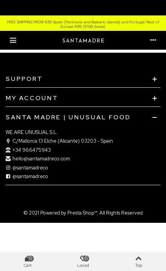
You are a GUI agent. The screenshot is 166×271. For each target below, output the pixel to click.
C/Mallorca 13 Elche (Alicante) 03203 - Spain (59, 141)
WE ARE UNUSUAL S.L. (32, 132)
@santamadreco (27, 168)
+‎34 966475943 (28, 150)
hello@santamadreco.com (38, 159)
